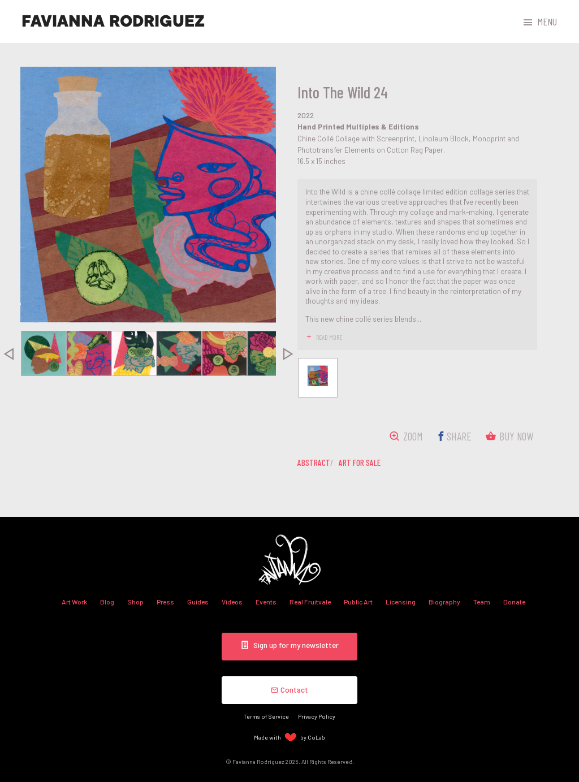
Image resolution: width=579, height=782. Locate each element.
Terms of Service (266, 716)
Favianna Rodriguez (113, 21)
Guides (198, 602)
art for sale (360, 462)
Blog (107, 602)
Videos (232, 602)
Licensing (401, 602)
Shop (135, 602)
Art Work (74, 602)
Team (481, 602)
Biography (444, 602)
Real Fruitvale (310, 602)
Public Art (358, 602)
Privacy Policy (316, 716)
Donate (514, 602)
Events (266, 602)
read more (329, 337)
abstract (313, 462)
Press (165, 602)
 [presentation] (288, 353)
